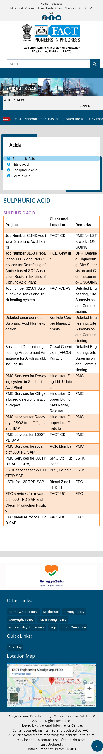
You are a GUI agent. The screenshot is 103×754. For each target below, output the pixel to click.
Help (52, 627)
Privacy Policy (74, 611)
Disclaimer (51, 611)
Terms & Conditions (23, 611)
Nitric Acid (21, 164)
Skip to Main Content (22, 8)
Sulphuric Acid (24, 158)
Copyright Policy (21, 619)
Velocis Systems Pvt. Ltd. (73, 716)
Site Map (70, 8)
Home (44, 3)
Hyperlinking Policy (52, 619)
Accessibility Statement (27, 627)
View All (86, 106)
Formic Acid (22, 176)
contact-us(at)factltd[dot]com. (64, 740)
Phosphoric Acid (25, 170)
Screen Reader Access (50, 8)
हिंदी (51, 13)
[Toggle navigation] (6, 73)
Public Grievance (73, 627)
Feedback (56, 3)
